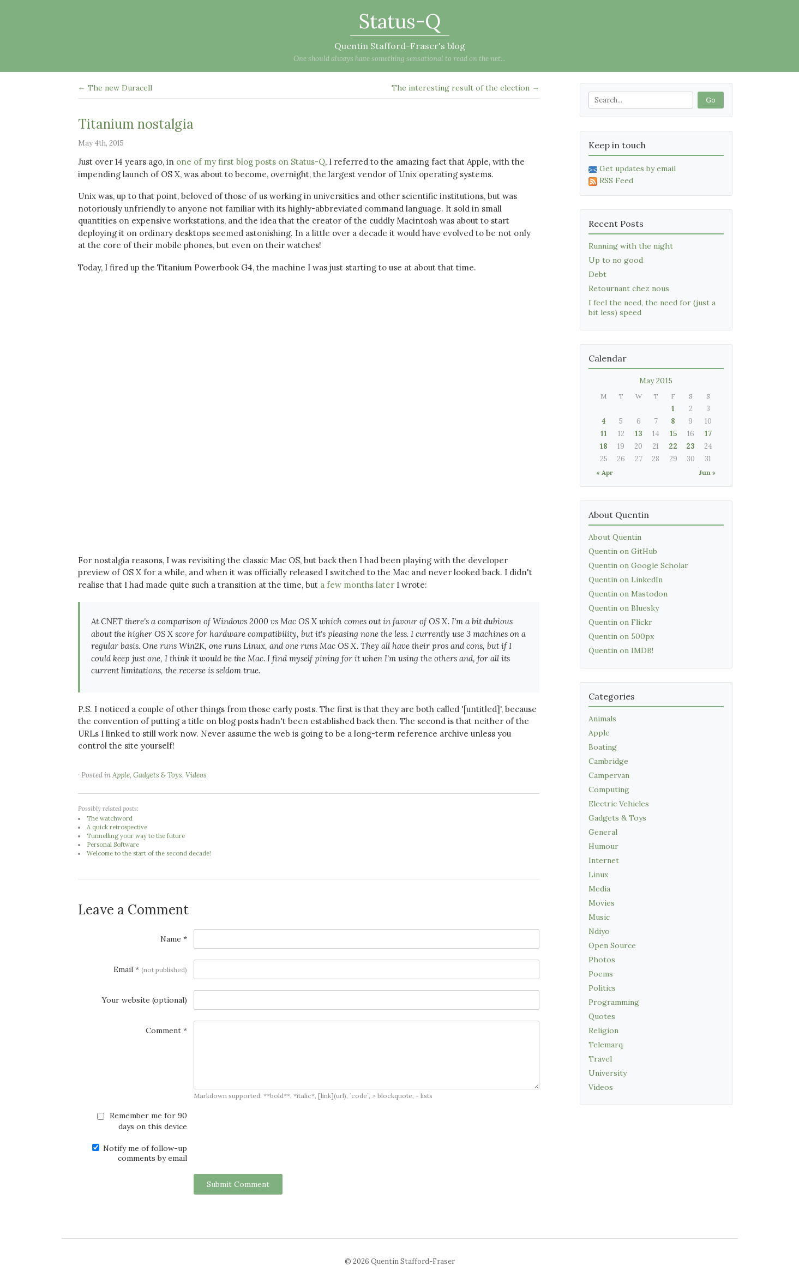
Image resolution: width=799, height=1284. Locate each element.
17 (708, 433)
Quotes (601, 1016)
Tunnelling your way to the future (136, 836)
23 (690, 446)
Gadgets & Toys (157, 775)
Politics (602, 988)
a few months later (357, 585)
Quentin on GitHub (622, 551)
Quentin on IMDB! (620, 650)
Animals (602, 719)
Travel (600, 1059)
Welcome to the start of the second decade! (149, 853)
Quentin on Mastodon (628, 594)
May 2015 (655, 380)
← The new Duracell (115, 88)
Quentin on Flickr (620, 622)
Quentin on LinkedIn (625, 579)
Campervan (608, 775)
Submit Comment (238, 1184)
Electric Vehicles (618, 804)
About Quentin (614, 537)
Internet (603, 860)
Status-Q (400, 21)
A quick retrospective (117, 827)
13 (638, 433)
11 (603, 433)
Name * (173, 939)
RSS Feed (610, 180)
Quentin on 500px (621, 636)
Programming (613, 1002)
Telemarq (605, 1045)
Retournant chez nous (628, 288)
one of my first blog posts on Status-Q (250, 161)
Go (710, 100)
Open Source (612, 945)
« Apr (604, 472)
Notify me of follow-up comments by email (139, 1153)
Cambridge (608, 761)
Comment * (166, 1030)
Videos (196, 775)
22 (673, 446)
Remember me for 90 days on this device (142, 1121)
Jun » (707, 472)
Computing (608, 789)
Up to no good (615, 260)
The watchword (110, 818)
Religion (603, 1030)
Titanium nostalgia (136, 124)
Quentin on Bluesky (623, 608)
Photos (601, 959)
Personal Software (113, 844)
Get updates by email (632, 168)
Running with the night (630, 246)
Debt (597, 274)
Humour (603, 846)
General (602, 832)
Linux (598, 874)
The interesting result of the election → (465, 88)
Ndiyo (599, 931)
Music (599, 917)
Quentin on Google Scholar (638, 565)
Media (599, 889)
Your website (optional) (144, 1000)
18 (604, 446)
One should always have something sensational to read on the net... (399, 58)
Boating (602, 747)
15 (673, 433)
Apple (121, 775)
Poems (600, 974)
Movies (601, 903)
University (607, 1073)
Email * (150, 969)
